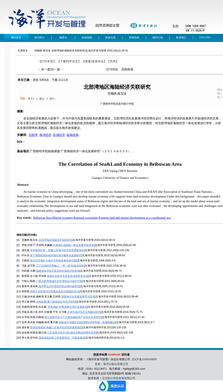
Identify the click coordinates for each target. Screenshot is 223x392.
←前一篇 (44, 69)
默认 (42, 98)
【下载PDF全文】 (69, 61)
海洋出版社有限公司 (115, 364)
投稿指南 (87, 37)
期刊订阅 (157, 37)
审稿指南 (134, 37)
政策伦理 (110, 37)
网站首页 (16, 37)
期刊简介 (40, 37)
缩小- (53, 98)
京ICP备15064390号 (144, 359)
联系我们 (181, 37)
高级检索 (127, 69)
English (204, 37)
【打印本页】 (47, 61)
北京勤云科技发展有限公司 (118, 378)
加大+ (31, 98)
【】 (94, 61)
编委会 (63, 37)
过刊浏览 (112, 69)
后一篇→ (57, 69)
